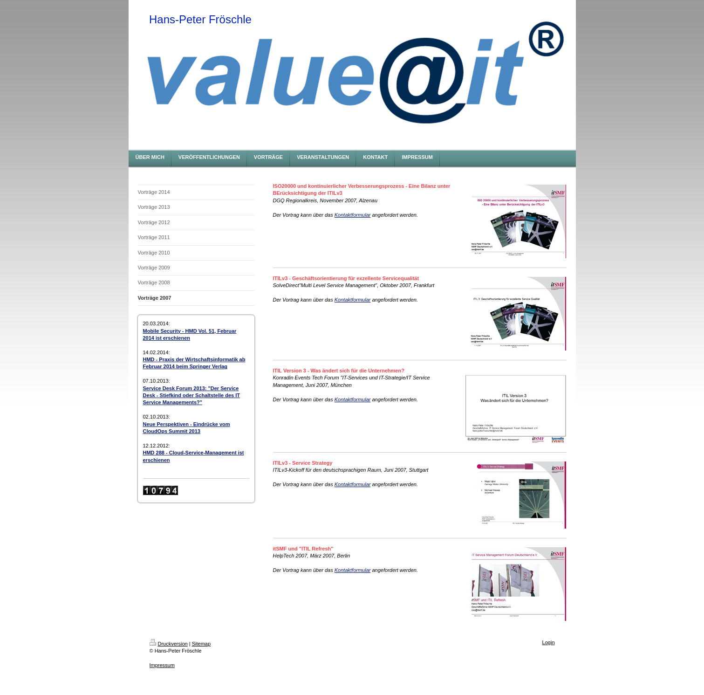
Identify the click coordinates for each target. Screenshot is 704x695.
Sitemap (201, 644)
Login (548, 642)
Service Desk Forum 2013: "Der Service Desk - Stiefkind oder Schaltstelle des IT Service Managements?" (191, 395)
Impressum (162, 665)
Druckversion (169, 644)
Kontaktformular (353, 215)
